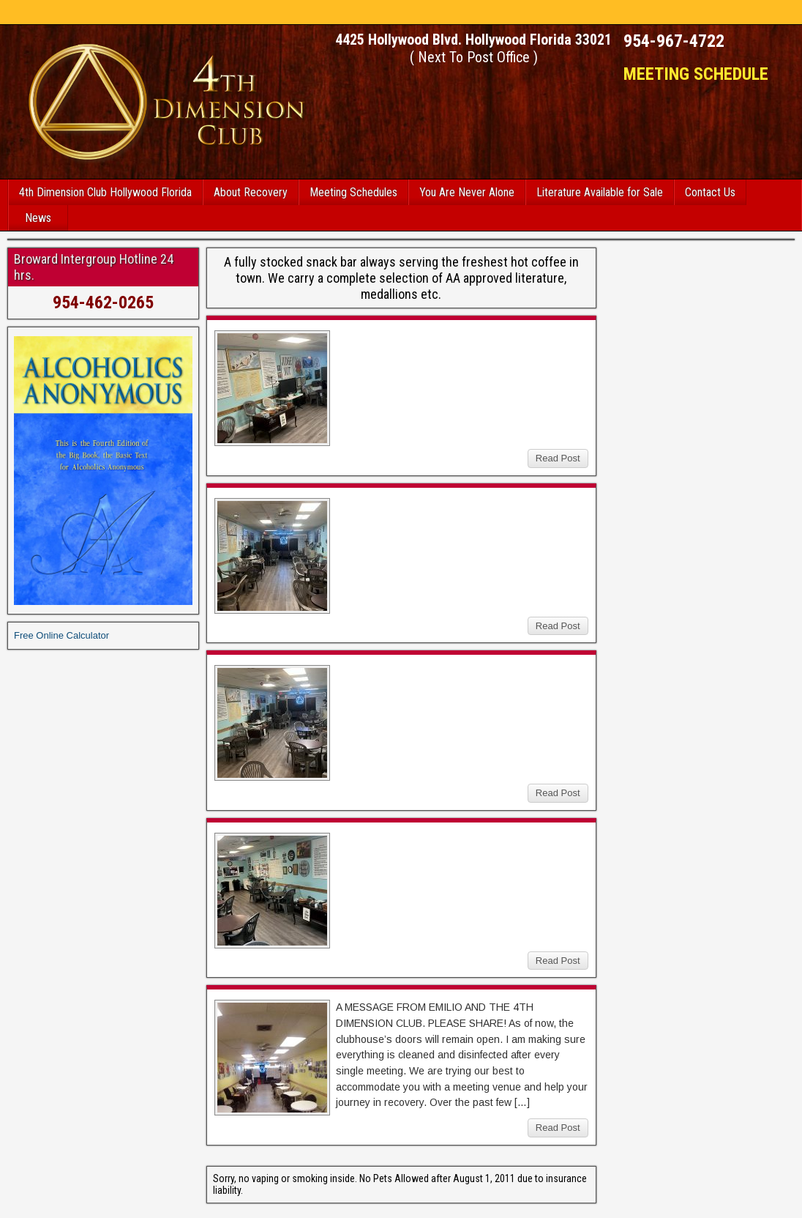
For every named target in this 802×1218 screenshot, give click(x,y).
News (38, 218)
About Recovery (251, 192)
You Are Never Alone (466, 192)
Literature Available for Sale (599, 192)
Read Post (558, 458)
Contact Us (710, 192)
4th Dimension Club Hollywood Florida (105, 192)
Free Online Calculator (61, 635)
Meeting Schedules (353, 192)
